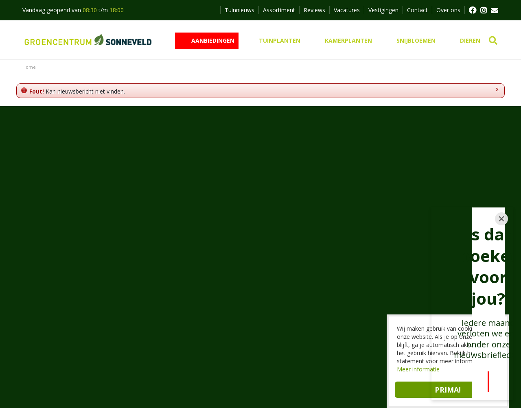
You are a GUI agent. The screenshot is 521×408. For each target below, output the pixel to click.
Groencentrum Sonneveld (178, 268)
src (493, 41)
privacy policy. (354, 192)
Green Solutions (127, 387)
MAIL (494, 10)
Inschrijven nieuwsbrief (260, 214)
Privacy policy (241, 387)
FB (472, 10)
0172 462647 (168, 306)
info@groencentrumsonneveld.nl (193, 316)
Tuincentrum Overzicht (186, 387)
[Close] (501, 232)
